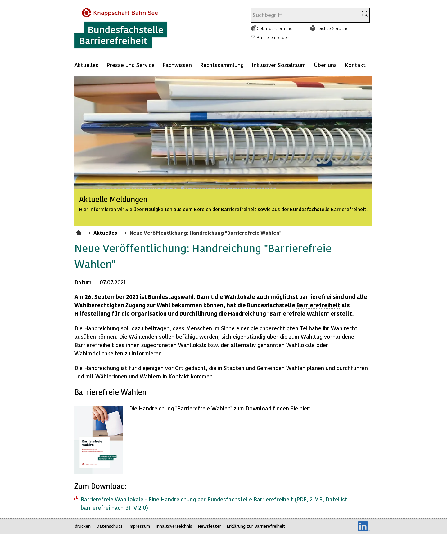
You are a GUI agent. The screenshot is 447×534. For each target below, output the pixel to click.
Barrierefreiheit (318, 305)
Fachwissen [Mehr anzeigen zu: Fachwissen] (177, 64)
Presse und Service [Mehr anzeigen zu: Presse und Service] (130, 64)
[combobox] (304, 15)
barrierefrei (315, 296)
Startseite (80, 232)
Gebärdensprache (274, 28)
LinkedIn (364, 526)
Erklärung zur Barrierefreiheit (256, 526)
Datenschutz (109, 526)
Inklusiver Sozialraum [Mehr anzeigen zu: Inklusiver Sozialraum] (279, 64)
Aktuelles (86, 64)
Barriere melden (273, 37)
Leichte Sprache (332, 28)
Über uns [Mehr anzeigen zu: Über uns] (325, 64)
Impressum (139, 526)
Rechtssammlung (222, 64)
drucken (83, 526)
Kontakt (355, 64)
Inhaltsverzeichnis (174, 526)
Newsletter (209, 526)
